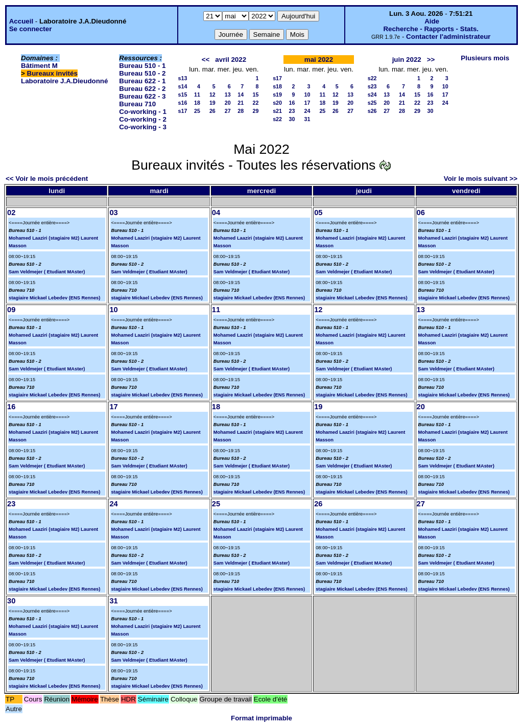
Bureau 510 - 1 (142, 65)
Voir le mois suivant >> (480, 178)
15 (256, 94)
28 (240, 111)
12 (212, 94)
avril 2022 (230, 59)
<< (206, 59)
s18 (277, 86)
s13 (182, 78)
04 (216, 212)
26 (212, 111)
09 (11, 310)
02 (11, 212)
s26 (372, 111)
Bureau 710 (137, 104)
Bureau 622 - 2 (142, 88)
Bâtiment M (39, 65)
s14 (182, 86)
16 (292, 103)
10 (307, 94)
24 (307, 111)
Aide (431, 21)
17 (307, 103)
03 (113, 212)
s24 (372, 94)
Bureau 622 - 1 (142, 81)
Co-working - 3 (143, 127)
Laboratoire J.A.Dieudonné (64, 81)
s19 (277, 94)
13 (228, 94)
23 (292, 111)
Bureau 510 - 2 (142, 73)
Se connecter (30, 29)
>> (431, 59)
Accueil (21, 21)
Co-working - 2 (143, 119)
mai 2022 (318, 59)
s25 (372, 103)
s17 (182, 111)
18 (197, 103)
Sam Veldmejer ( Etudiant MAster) (47, 271)
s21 (277, 111)
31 (307, 119)
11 (197, 94)
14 (240, 94)
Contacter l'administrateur (448, 36)
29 (256, 111)
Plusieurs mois (485, 58)
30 (292, 119)
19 (212, 103)
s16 (182, 103)
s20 (277, 103)
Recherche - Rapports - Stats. (431, 29)
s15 (182, 94)
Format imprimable (261, 718)
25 (197, 111)
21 (240, 103)
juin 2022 (406, 59)
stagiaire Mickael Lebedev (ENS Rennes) (54, 297)
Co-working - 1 (143, 111)
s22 (277, 119)
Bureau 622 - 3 (142, 96)
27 (228, 111)
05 (318, 212)
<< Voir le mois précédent (47, 178)
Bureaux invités (52, 73)
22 (256, 103)
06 (421, 212)
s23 (372, 86)
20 (228, 103)
